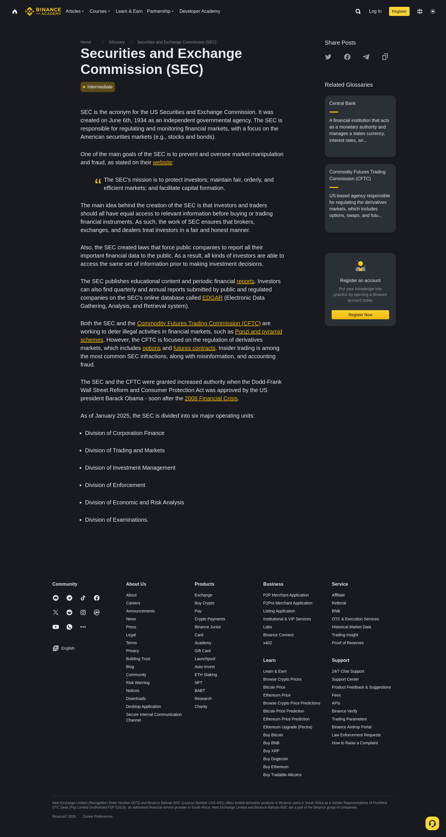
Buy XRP (271, 751)
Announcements (140, 611)
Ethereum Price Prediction (286, 719)
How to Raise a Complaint (355, 743)
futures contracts (195, 348)
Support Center (345, 679)
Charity (201, 706)
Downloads (136, 698)
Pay (198, 611)
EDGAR (213, 298)
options (152, 348)
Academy (203, 643)
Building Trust (138, 658)
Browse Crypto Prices (282, 679)
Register (399, 11)
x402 (267, 643)
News (131, 619)
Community (136, 674)
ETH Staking (206, 674)
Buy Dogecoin (275, 759)
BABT (200, 690)
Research (203, 698)
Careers (133, 603)
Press (131, 627)
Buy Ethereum (276, 767)
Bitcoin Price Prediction (283, 711)
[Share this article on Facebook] (347, 56)
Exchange (203, 595)
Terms (131, 643)
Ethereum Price (277, 695)
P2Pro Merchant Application (288, 603)
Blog (130, 666)
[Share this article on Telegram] (366, 56)
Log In (375, 11)
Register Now (360, 314)
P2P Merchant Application (286, 595)
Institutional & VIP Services (287, 619)
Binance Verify (345, 711)
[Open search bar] (356, 11)
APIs (336, 703)
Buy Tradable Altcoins (282, 774)
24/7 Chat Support (348, 671)
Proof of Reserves (348, 643)
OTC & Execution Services (355, 619)
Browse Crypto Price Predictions (292, 703)
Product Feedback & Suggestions (361, 687)
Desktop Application (143, 706)
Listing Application (279, 611)
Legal (131, 635)
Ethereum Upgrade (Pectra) (287, 727)
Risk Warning (138, 682)
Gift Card (202, 651)
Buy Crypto (204, 603)
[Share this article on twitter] (328, 56)
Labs (267, 627)
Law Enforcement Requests (356, 735)
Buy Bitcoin (273, 735)
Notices (132, 690)
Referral (339, 603)
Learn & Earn (275, 671)
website (162, 162)
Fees (336, 695)
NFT (198, 682)
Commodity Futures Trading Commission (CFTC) (199, 323)
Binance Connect (278, 635)
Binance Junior (208, 627)
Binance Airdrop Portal (351, 727)
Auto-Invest (205, 666)
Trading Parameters (349, 719)
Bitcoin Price (274, 687)
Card (199, 635)
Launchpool (205, 658)
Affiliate (338, 595)
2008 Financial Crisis (211, 398)
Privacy (132, 651)
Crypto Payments (210, 619)
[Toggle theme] (433, 11)
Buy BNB (271, 743)
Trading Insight (345, 635)
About (131, 595)
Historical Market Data (351, 627)
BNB (336, 611)
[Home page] (43, 11)
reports (245, 281)
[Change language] (420, 11)
